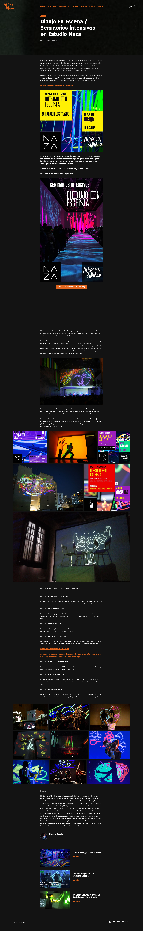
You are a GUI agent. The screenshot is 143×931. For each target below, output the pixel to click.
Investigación (64, 6)
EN (132, 6)
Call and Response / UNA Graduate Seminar (84, 875)
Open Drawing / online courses (87, 852)
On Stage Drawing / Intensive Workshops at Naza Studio (86, 896)
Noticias (83, 6)
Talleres (75, 6)
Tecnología (52, 6)
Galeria (92, 6)
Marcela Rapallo (56, 834)
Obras (42, 6)
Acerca (100, 6)
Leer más (77, 857)
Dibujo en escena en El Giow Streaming (71, 287)
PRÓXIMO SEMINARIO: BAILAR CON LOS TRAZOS (56, 86)
